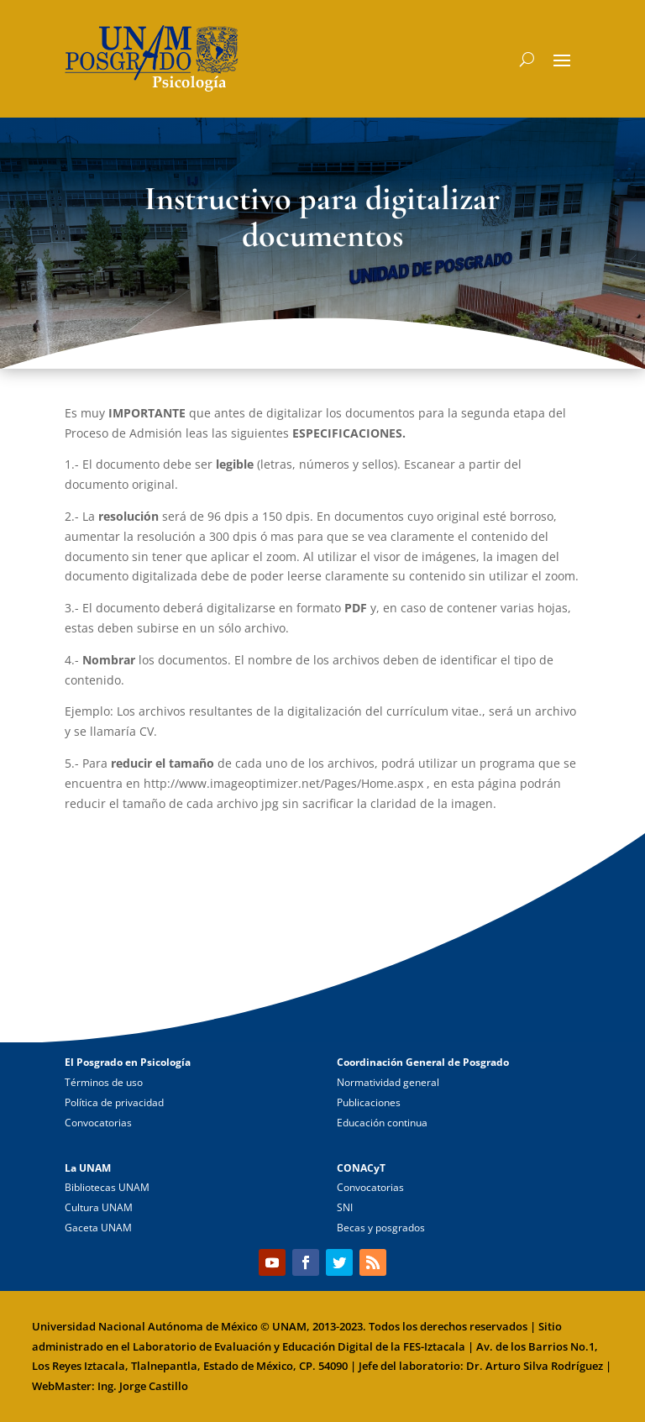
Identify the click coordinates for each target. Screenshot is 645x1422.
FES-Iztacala (434, 1346)
